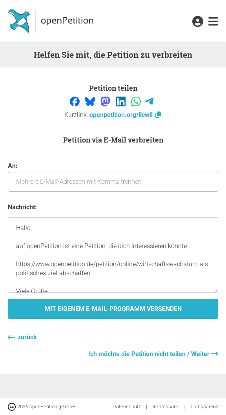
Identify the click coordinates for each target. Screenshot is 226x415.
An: (113, 177)
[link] (213, 22)
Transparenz (204, 407)
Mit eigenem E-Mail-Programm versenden (113, 309)
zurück (27, 337)
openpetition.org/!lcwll (125, 115)
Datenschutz (127, 407)
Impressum (166, 407)
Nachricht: (22, 207)
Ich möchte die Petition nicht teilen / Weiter (149, 354)
